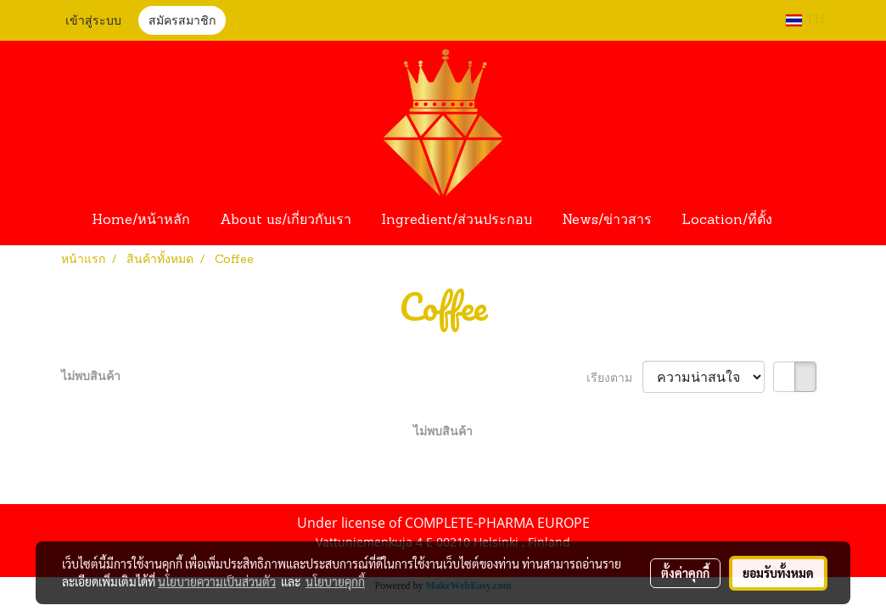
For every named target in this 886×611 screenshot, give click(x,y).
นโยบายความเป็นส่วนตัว (217, 581)
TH (805, 20)
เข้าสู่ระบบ (93, 21)
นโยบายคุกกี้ (335, 581)
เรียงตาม (614, 377)
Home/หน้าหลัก (141, 220)
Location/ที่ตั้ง (726, 220)
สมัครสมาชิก (182, 21)
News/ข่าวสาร (607, 220)
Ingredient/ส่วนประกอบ (456, 220)
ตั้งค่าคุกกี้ (685, 572)
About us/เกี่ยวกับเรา (285, 220)
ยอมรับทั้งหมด (778, 572)
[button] (803, 220)
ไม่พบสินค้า (91, 375)
